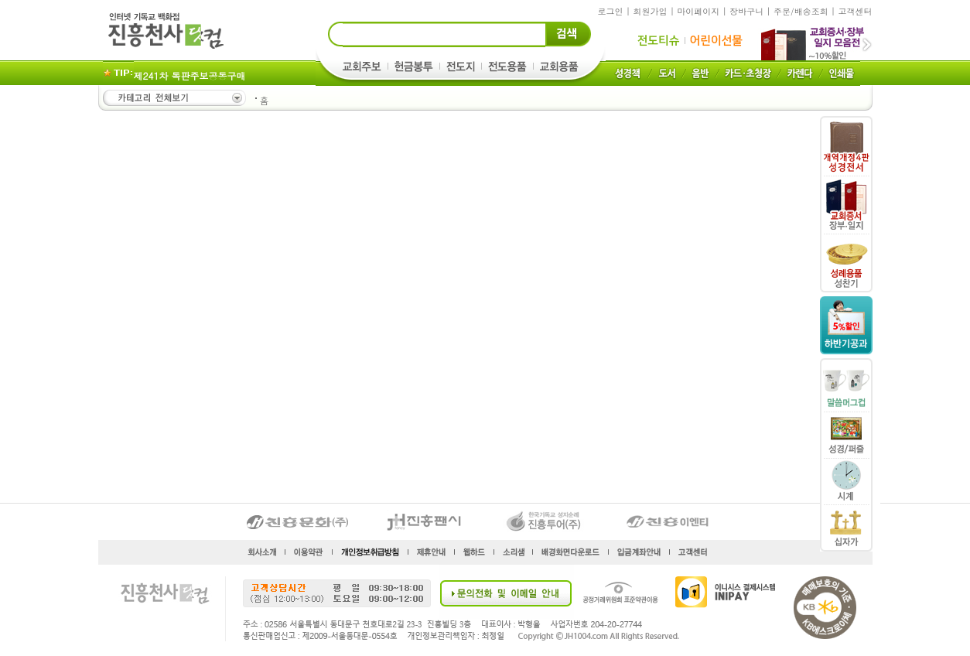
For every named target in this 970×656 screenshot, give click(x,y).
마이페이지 (698, 11)
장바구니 (746, 11)
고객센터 (856, 11)
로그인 (610, 11)
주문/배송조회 (801, 11)
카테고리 (173, 98)
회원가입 (650, 11)
